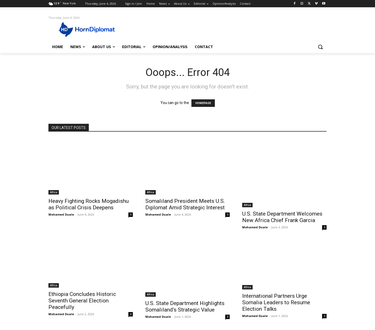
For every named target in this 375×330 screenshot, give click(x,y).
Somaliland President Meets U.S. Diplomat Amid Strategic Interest (185, 204)
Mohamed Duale (61, 214)
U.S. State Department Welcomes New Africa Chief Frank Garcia (282, 217)
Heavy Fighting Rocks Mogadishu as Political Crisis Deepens (88, 204)
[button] (320, 47)
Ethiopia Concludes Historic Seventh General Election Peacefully (82, 300)
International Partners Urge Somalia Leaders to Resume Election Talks (276, 302)
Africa (53, 192)
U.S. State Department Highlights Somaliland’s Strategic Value (184, 306)
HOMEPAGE (203, 103)
